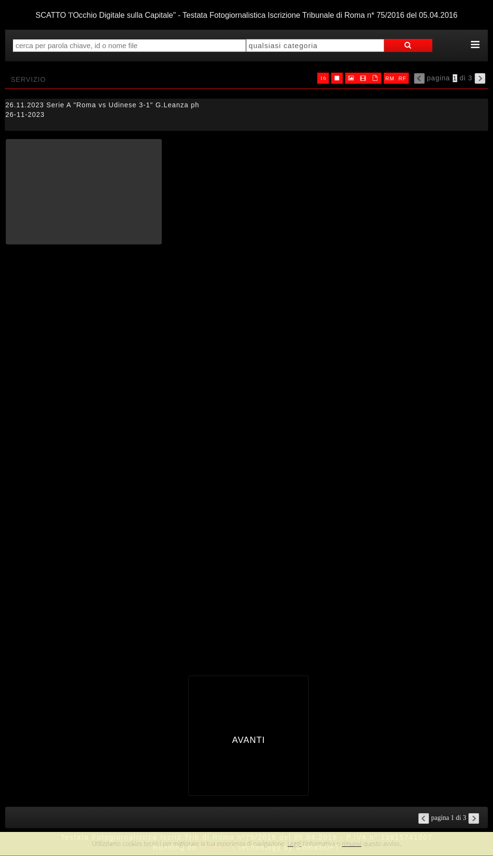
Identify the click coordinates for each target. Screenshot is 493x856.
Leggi (294, 843)
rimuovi (352, 843)
